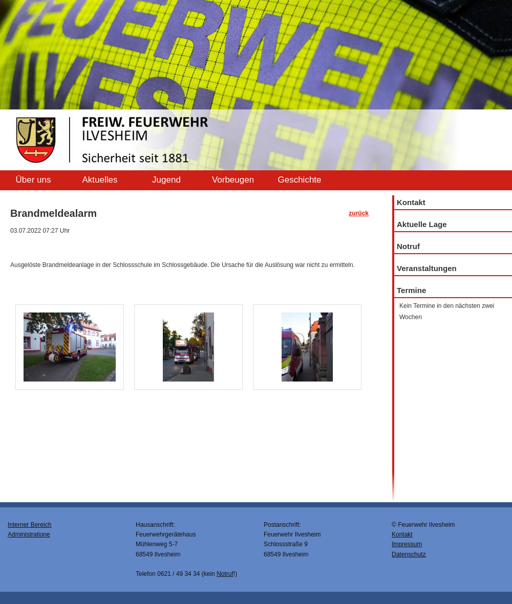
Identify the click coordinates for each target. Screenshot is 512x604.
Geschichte (299, 180)
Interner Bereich (29, 524)
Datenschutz (409, 554)
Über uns (33, 180)
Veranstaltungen (427, 268)
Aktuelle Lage (422, 224)
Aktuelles (100, 180)
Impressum (407, 544)
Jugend (166, 180)
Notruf (408, 246)
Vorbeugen (233, 180)
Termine (411, 290)
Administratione (29, 534)
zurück (359, 213)
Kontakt (411, 202)
